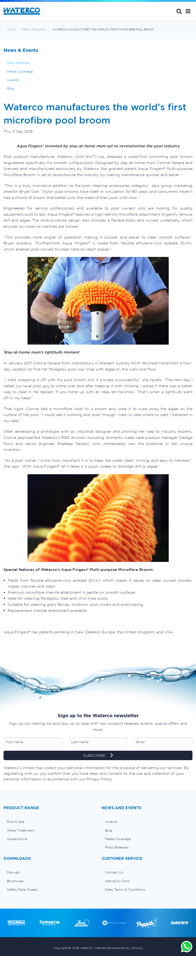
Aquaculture (17, 839)
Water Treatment (21, 830)
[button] (188, 11)
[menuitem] (49, 821)
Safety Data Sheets (22, 889)
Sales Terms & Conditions (125, 889)
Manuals (13, 872)
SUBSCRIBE (98, 755)
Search (179, 11)
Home (11, 29)
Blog (10, 88)
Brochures (15, 881)
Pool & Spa (15, 822)
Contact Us (114, 872)
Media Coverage (20, 71)
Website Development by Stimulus (119, 947)
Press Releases (33, 29)
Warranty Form (117, 881)
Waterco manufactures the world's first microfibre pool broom (103, 29)
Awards (13, 80)
